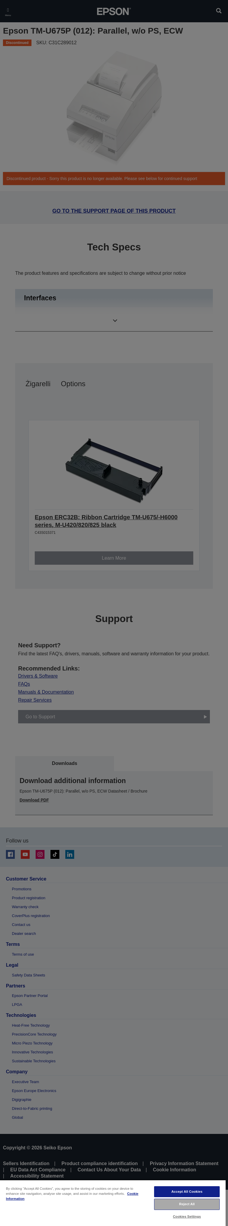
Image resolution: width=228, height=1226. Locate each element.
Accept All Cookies (186, 1191)
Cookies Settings (187, 1216)
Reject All (187, 1204)
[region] (113, 1203)
